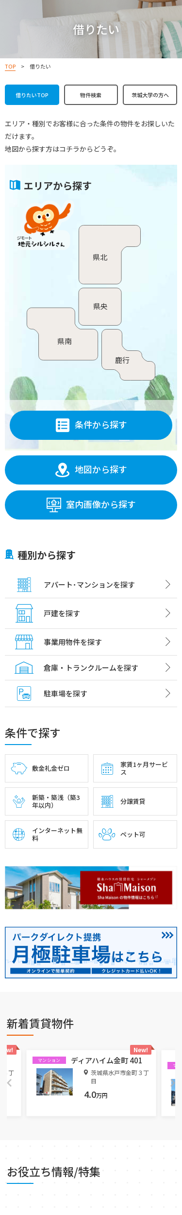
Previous (9, 1082)
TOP (10, 66)
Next (172, 1082)
